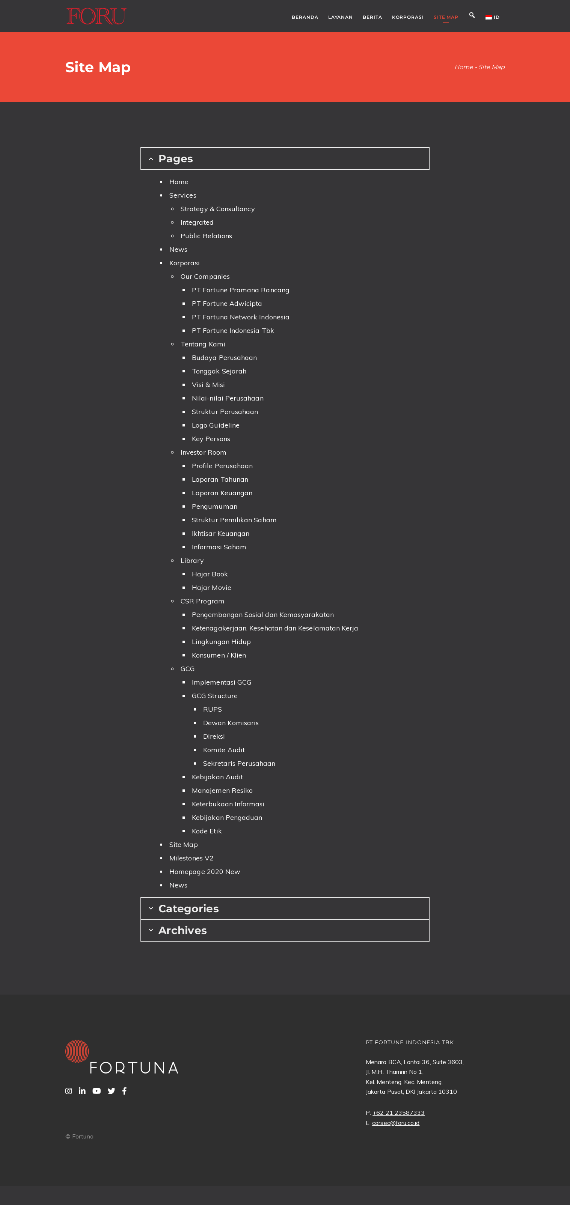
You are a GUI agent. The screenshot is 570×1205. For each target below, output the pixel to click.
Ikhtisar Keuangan (220, 533)
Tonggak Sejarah (219, 371)
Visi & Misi (208, 384)
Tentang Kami (203, 344)
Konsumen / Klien (219, 655)
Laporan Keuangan (222, 492)
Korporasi (184, 263)
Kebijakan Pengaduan (227, 817)
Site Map (183, 844)
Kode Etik (207, 831)
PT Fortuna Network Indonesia (241, 317)
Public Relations (206, 235)
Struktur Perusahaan (225, 411)
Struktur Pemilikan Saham (234, 520)
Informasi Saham (219, 547)
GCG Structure (215, 695)
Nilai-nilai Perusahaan (228, 398)
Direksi (214, 736)
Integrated (197, 222)
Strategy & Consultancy (218, 208)
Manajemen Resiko (222, 790)
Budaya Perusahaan (224, 357)
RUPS (212, 709)
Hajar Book (210, 574)
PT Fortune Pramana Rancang (241, 290)
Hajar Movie (211, 587)
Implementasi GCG (222, 682)
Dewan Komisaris (231, 722)
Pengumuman (214, 506)
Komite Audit (224, 749)
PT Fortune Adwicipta (227, 303)
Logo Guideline (216, 425)
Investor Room (203, 452)
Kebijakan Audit (217, 777)
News (178, 249)
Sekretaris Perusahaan (239, 763)
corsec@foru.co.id (395, 1122)
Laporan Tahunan (220, 479)
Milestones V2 (191, 858)
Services (182, 195)
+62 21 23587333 (398, 1112)
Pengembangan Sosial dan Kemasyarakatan (263, 614)
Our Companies (205, 276)
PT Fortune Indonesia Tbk (233, 330)
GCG (188, 668)
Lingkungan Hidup (221, 641)
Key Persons (211, 438)
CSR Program (203, 601)
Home (178, 181)
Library (192, 560)
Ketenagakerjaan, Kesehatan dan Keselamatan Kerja (275, 628)
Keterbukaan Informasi (228, 804)
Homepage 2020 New (204, 871)
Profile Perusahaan (222, 465)
